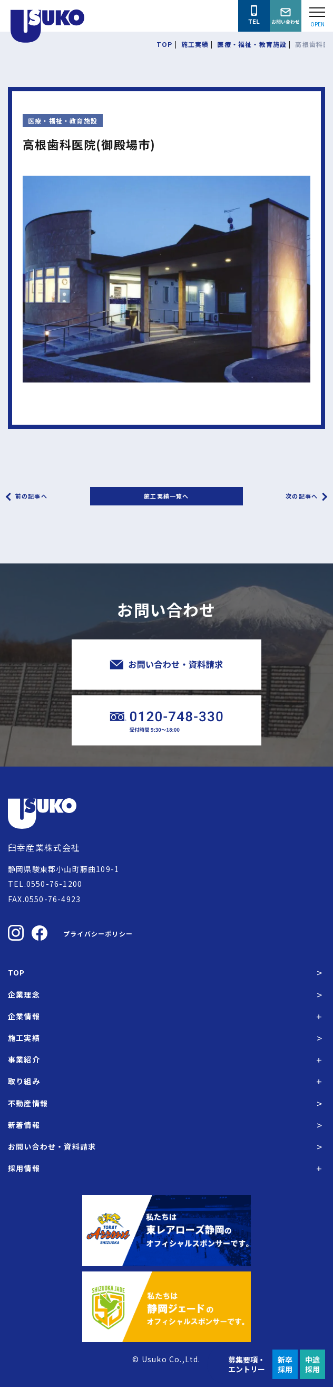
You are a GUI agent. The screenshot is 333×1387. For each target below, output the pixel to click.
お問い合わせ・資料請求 (52, 1146)
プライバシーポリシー (98, 933)
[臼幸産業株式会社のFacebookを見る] (39, 933)
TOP (16, 972)
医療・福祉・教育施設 (62, 120)
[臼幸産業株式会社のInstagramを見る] (16, 933)
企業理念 (24, 994)
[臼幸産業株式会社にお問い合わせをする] (285, 16)
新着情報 (24, 1125)
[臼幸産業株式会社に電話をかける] (254, 16)
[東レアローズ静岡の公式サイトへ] (166, 1230)
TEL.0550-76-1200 (45, 883)
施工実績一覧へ (166, 496)
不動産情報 (28, 1103)
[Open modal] (317, 16)
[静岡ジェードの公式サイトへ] (166, 1306)
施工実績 (24, 1037)
